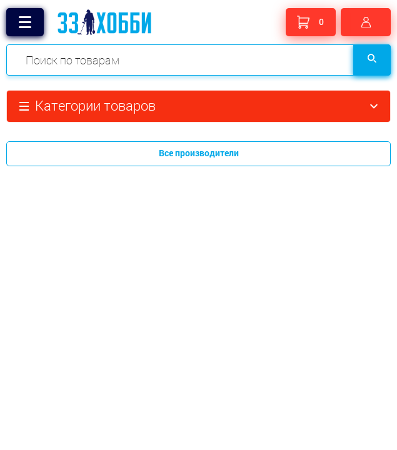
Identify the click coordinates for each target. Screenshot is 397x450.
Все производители (199, 153)
